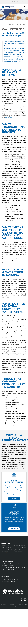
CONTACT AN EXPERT (14, 513)
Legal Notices (15, 604)
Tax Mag (4, 583)
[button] (24, 6)
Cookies (23, 604)
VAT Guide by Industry (8, 581)
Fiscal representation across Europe (12, 564)
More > (8, 553)
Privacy (14, 606)
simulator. (8, 118)
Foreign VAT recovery (7, 565)
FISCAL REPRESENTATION (14, 481)
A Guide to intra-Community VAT (11, 579)
